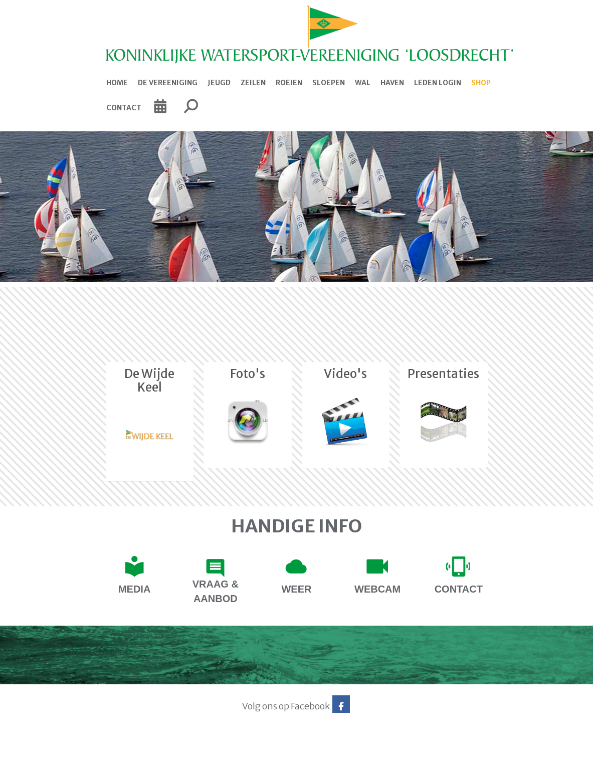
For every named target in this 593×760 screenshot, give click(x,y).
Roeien (289, 82)
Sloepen (328, 82)
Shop (481, 82)
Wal (362, 82)
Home (117, 82)
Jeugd (219, 82)
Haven (392, 82)
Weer (296, 589)
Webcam (377, 589)
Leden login (437, 82)
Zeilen (253, 82)
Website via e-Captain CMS (85, 748)
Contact (123, 107)
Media (134, 589)
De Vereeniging (167, 82)
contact (459, 589)
